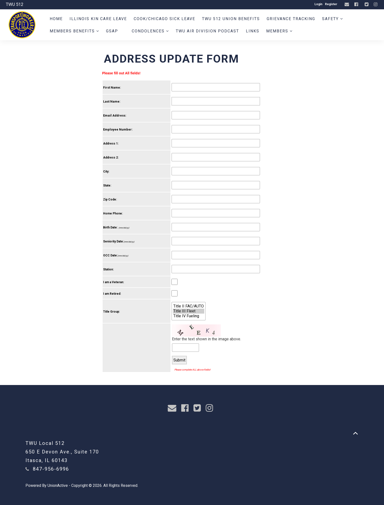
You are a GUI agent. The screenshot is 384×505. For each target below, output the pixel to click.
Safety (332, 18)
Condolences (150, 31)
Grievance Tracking (291, 18)
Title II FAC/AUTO (188, 306)
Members (279, 31)
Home (56, 18)
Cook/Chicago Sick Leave (164, 18)
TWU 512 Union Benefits (231, 18)
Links (252, 31)
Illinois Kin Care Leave (98, 18)
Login (318, 4)
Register (331, 4)
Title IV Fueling (188, 316)
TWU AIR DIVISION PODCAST (207, 31)
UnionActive (58, 485)
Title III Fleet (188, 311)
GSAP (112, 31)
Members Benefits (74, 31)
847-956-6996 (51, 469)
